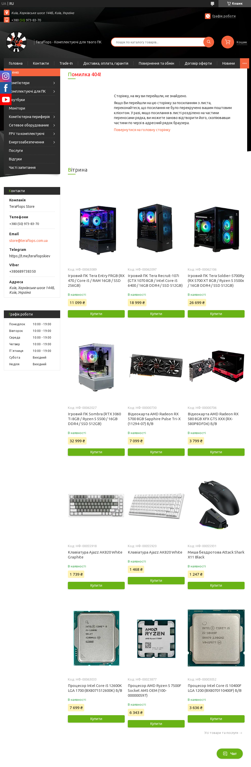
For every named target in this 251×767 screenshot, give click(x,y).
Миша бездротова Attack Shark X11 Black (216, 554)
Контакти (41, 63)
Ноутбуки (17, 100)
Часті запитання (22, 167)
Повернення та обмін (156, 63)
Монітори (17, 108)
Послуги (16, 151)
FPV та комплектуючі (26, 134)
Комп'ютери (19, 83)
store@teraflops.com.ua (28, 241)
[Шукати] (208, 42)
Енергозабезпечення (26, 142)
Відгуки (15, 159)
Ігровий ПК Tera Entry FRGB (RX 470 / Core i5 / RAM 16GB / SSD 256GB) (96, 280)
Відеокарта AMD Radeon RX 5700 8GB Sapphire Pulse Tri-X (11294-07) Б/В (154, 419)
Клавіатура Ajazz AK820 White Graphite (95, 554)
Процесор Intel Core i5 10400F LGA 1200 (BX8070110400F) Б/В (215, 688)
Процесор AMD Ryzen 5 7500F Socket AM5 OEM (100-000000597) (154, 690)
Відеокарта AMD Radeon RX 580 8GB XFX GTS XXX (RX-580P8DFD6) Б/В (213, 419)
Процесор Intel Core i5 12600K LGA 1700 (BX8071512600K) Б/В (95, 688)
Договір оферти (198, 63)
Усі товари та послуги (221, 732)
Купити (96, 314)
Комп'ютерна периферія (29, 117)
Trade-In (66, 63)
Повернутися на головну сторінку (142, 130)
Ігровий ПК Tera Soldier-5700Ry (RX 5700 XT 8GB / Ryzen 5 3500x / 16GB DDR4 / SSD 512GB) (216, 280)
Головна (16, 63)
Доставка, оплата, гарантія (105, 63)
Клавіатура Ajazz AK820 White (155, 552)
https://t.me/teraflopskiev (29, 256)
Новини (228, 63)
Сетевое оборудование (29, 125)
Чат (230, 753)
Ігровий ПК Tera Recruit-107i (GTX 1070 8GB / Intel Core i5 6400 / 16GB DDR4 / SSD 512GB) (155, 280)
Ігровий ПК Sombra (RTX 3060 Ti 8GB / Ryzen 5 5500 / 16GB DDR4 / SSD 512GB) (94, 419)
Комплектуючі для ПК (27, 91)
